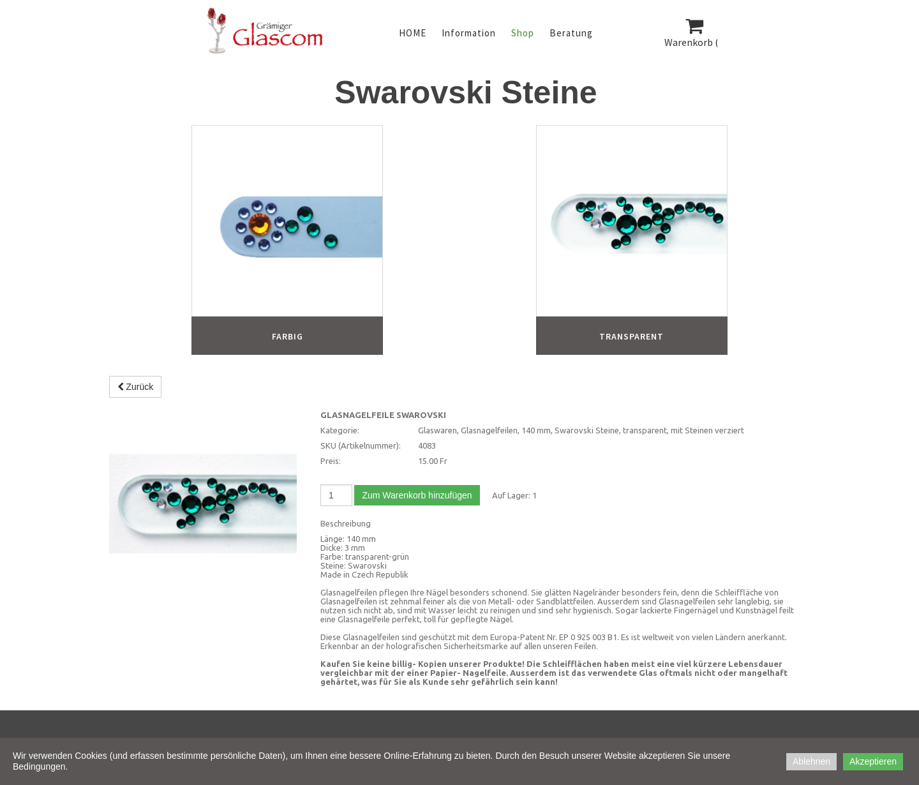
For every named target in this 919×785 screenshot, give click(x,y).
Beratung (571, 33)
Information (469, 33)
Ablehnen (811, 761)
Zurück (135, 387)
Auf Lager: (511, 495)
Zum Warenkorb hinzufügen (417, 495)
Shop (522, 33)
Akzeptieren (873, 761)
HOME (412, 33)
